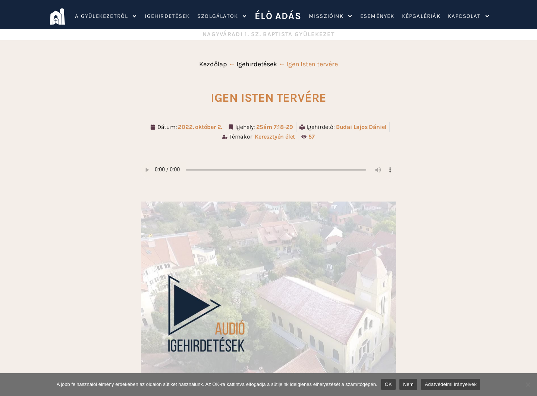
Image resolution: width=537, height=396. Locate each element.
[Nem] (527, 384)
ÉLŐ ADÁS (278, 15)
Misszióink (331, 16)
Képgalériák (421, 16)
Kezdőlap (213, 64)
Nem (408, 384)
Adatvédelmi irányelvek (451, 384)
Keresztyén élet (275, 136)
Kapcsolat (469, 16)
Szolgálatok (222, 16)
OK (388, 384)
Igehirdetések (167, 16)
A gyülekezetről (106, 16)
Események (377, 16)
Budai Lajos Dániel (361, 126)
